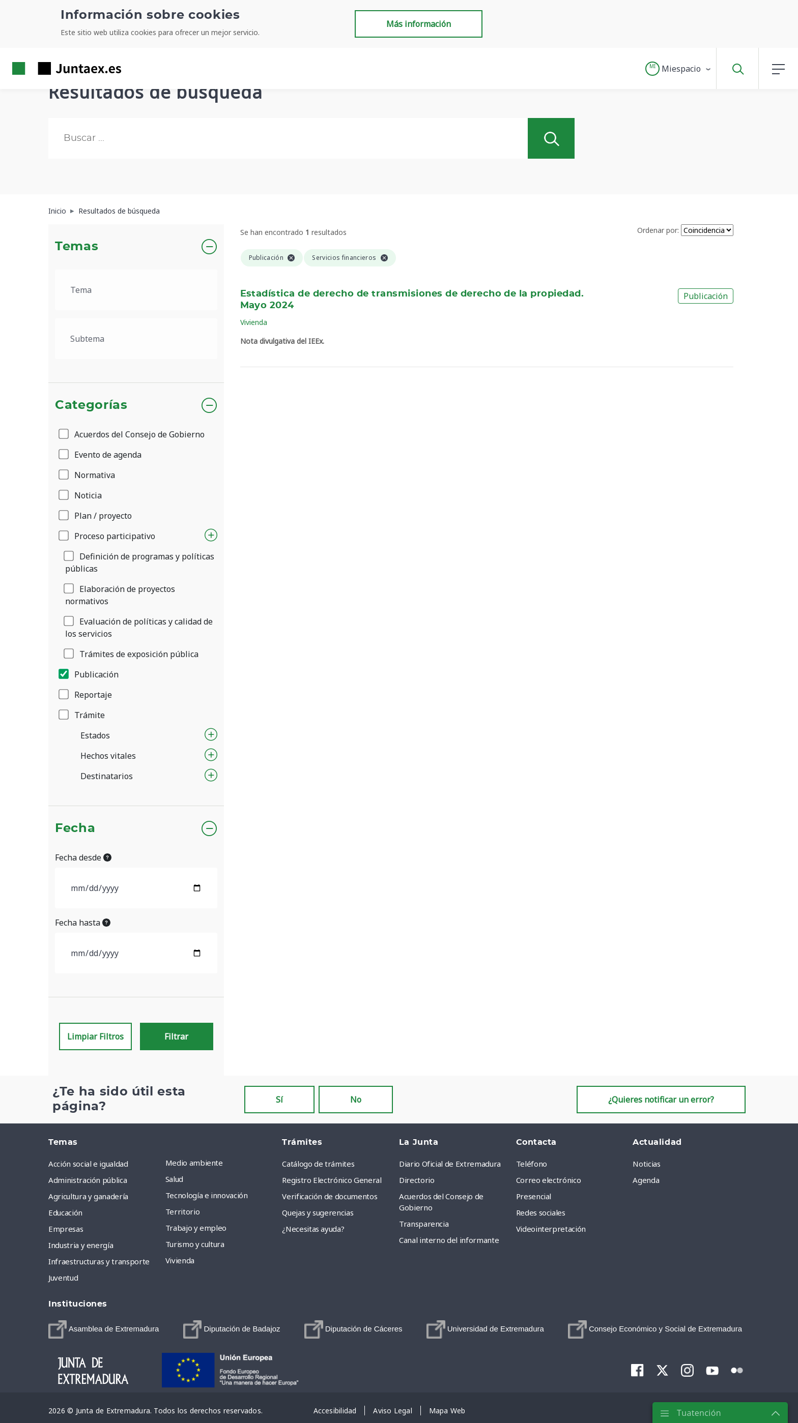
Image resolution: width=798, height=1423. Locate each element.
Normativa (87, 475)
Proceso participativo (107, 536)
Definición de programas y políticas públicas (139, 562)
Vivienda (253, 322)
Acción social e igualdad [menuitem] (88, 1164)
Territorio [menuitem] (182, 1211)
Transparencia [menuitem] (423, 1224)
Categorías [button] (91, 405)
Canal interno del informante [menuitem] (449, 1240)
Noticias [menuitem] (646, 1164)
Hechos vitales (108, 755)
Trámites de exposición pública (131, 654)
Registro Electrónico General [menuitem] (331, 1180)
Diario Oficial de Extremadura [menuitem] (450, 1164)
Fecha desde (83, 857)
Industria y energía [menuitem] (80, 1245)
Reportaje (86, 694)
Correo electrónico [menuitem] (548, 1180)
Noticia (81, 495)
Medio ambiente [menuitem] (194, 1163)
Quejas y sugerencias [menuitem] (317, 1212)
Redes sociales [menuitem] (540, 1212)
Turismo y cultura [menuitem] (194, 1244)
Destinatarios (106, 776)
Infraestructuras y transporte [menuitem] (99, 1261)
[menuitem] (103, 1329)
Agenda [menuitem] (646, 1180)
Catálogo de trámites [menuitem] (318, 1164)
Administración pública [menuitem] (87, 1180)
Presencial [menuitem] (534, 1196)
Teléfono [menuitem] (531, 1164)
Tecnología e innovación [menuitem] (206, 1195)
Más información (418, 23)
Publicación (89, 674)
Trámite (82, 715)
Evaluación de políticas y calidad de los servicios (139, 627)
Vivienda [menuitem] (179, 1260)
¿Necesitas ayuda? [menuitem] (313, 1229)
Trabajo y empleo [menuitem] (195, 1228)
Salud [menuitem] (174, 1179)
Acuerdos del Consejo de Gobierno (132, 434)
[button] (678, 68)
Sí (279, 1099)
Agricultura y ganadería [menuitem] (88, 1196)
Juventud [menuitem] (63, 1277)
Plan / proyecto (96, 515)
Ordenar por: (658, 230)
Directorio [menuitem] (417, 1180)
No (355, 1099)
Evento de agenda (100, 454)
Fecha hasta (82, 922)
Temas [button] (76, 247)
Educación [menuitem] (65, 1212)
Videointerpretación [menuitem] (551, 1229)
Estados (95, 735)
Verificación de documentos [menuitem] (329, 1196)
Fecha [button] (75, 828)
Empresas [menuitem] (65, 1229)
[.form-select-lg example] (136, 290)
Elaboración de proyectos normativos (120, 595)
